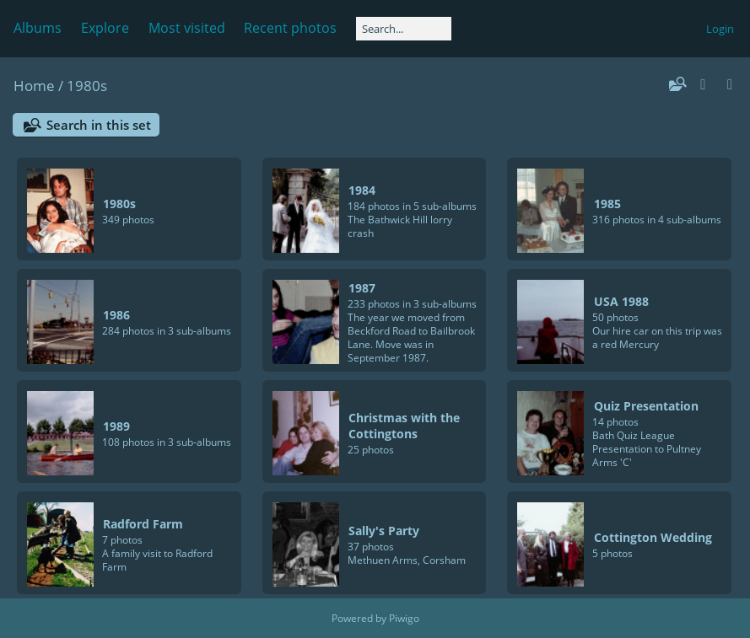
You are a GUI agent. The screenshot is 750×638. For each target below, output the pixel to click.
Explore (105, 28)
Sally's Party (383, 531)
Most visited (186, 28)
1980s (87, 85)
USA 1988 (621, 301)
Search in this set (98, 124)
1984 (361, 190)
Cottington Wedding (653, 537)
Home (34, 85)
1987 (361, 288)
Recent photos (290, 28)
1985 (607, 204)
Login (720, 28)
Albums (37, 28)
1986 (116, 315)
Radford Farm (143, 524)
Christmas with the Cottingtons (404, 426)
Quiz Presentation (646, 406)
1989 (116, 426)
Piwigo (404, 618)
